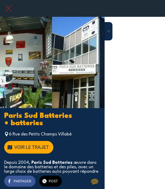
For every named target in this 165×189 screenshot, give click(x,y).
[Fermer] (8, 8)
